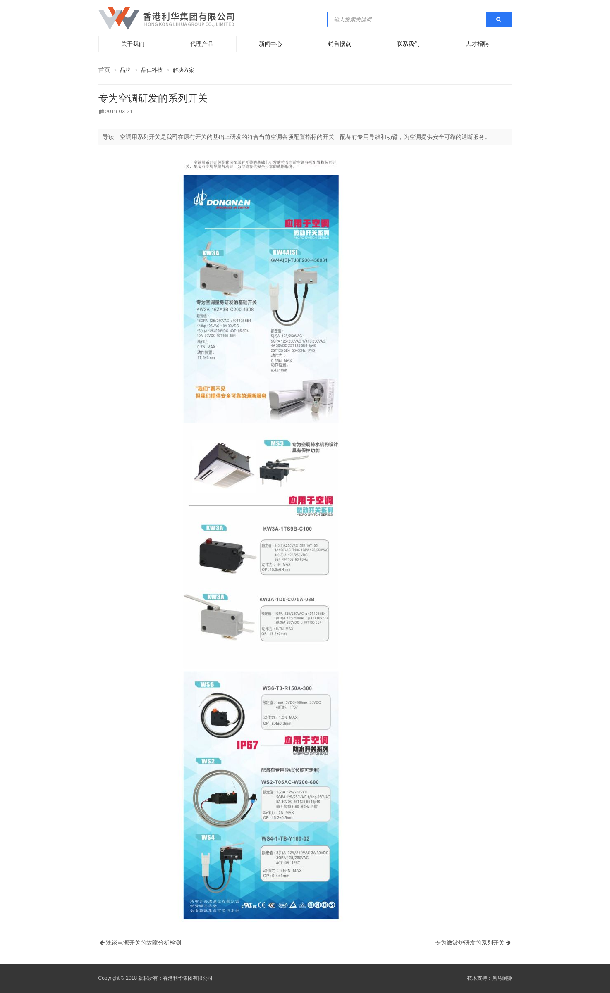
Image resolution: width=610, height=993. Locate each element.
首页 (104, 70)
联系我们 (408, 43)
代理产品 (201, 43)
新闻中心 (270, 43)
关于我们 (132, 43)
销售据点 (339, 43)
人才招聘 (477, 43)
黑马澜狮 (502, 978)
